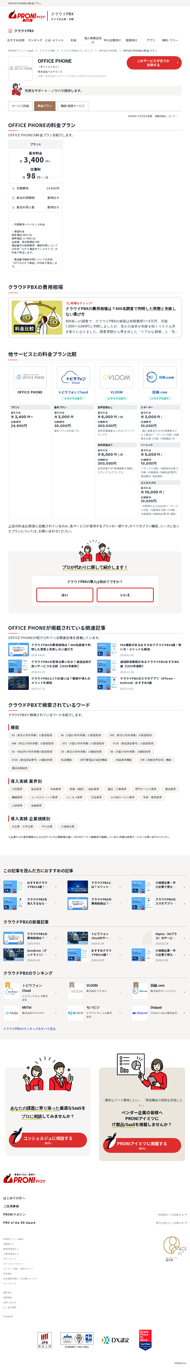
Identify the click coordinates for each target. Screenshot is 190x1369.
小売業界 (17, 789)
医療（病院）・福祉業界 (84, 789)
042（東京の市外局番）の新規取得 (131, 735)
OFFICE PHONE (108, 50)
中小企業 (47, 826)
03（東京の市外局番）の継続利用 (81, 751)
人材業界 (17, 805)
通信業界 (170, 789)
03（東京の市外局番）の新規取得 (32, 735)
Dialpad (156, 1007)
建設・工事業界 (117, 789)
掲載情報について (153, 116)
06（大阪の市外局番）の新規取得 (81, 735)
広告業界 (96, 797)
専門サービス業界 (145, 789)
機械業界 (17, 797)
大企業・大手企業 (22, 826)
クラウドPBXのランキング (77, 50)
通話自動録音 (20, 768)
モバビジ (93, 1007)
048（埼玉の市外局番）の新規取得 (33, 743)
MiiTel (26, 1007)
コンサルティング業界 (44, 797)
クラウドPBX (47, 50)
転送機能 (66, 759)
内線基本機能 (124, 759)
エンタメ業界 (74, 797)
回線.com (160, 392)
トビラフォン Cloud (73, 392)
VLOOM (117, 392)
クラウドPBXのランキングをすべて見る (29, 1028)
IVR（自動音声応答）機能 (155, 759)
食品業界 (36, 789)
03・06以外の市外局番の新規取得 (32, 751)
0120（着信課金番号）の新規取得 (133, 743)
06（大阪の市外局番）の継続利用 (130, 751)
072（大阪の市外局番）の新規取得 (83, 743)
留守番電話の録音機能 (93, 759)
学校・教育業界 (152, 797)
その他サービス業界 (122, 797)
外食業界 (55, 789)
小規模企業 (67, 826)
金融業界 (36, 805)
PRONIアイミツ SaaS (21, 50)
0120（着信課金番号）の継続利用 (32, 759)
